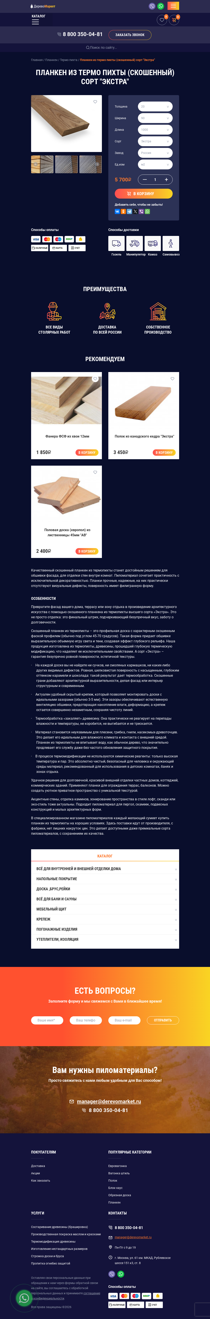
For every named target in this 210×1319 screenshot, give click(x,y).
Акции (35, 1173)
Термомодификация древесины (53, 1241)
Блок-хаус (115, 1188)
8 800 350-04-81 (83, 34)
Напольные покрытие (106, 879)
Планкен (114, 1202)
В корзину (87, 453)
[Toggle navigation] (173, 6)
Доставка (38, 1166)
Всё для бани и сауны (106, 899)
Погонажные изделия (106, 929)
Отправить (163, 1020)
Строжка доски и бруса (47, 1256)
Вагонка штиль (119, 1173)
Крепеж (106, 919)
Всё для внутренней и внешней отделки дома (106, 869)
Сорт (118, 141)
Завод (119, 153)
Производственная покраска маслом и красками (66, 1234)
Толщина (121, 106)
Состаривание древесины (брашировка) (59, 1227)
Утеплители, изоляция (106, 939)
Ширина (120, 118)
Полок (112, 1180)
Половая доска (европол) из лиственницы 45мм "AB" (67, 532)
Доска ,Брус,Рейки (106, 889)
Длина (119, 129)
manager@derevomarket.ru (105, 1101)
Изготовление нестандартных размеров (59, 1249)
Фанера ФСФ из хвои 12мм (67, 436)
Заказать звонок (129, 35)
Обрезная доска (119, 1195)
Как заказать (40, 1180)
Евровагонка (117, 1166)
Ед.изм (119, 164)
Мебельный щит (106, 909)
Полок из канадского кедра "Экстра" (144, 436)
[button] (35, 164)
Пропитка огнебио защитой (50, 1263)
